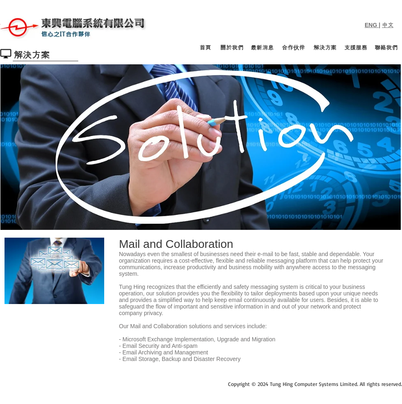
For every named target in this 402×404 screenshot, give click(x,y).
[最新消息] (262, 48)
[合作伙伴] (293, 48)
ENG (372, 25)
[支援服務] (356, 48)
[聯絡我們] (386, 48)
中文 (387, 25)
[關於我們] (232, 48)
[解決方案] (325, 48)
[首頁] (205, 48)
